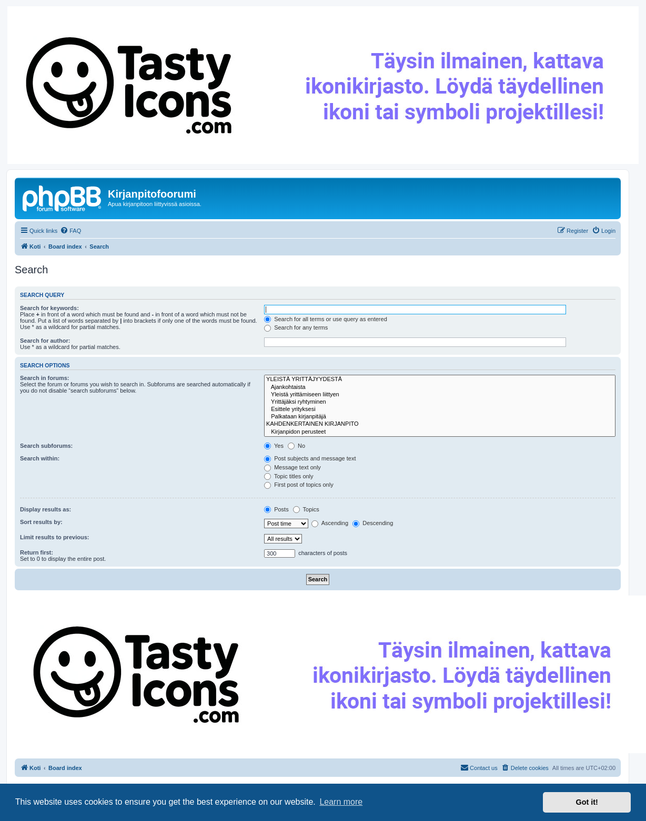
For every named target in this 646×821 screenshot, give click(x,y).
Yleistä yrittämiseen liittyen (439, 394)
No (296, 446)
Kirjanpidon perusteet (439, 432)
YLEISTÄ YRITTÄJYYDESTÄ (439, 379)
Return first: (36, 552)
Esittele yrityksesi (439, 409)
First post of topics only (299, 484)
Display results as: (45, 509)
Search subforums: (46, 446)
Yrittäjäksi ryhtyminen (439, 402)
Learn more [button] (340, 801)
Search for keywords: (49, 308)
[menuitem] (70, 230)
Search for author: (45, 340)
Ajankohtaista (439, 387)
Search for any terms (296, 327)
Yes (274, 446)
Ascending (329, 523)
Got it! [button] (587, 802)
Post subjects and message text (310, 458)
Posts (276, 509)
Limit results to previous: (54, 537)
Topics (306, 509)
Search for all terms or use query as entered (325, 319)
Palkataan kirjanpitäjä (439, 416)
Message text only (292, 467)
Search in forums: (44, 378)
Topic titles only (288, 476)
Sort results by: (41, 522)
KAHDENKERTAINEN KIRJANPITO (439, 424)
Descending (372, 523)
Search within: (39, 458)
